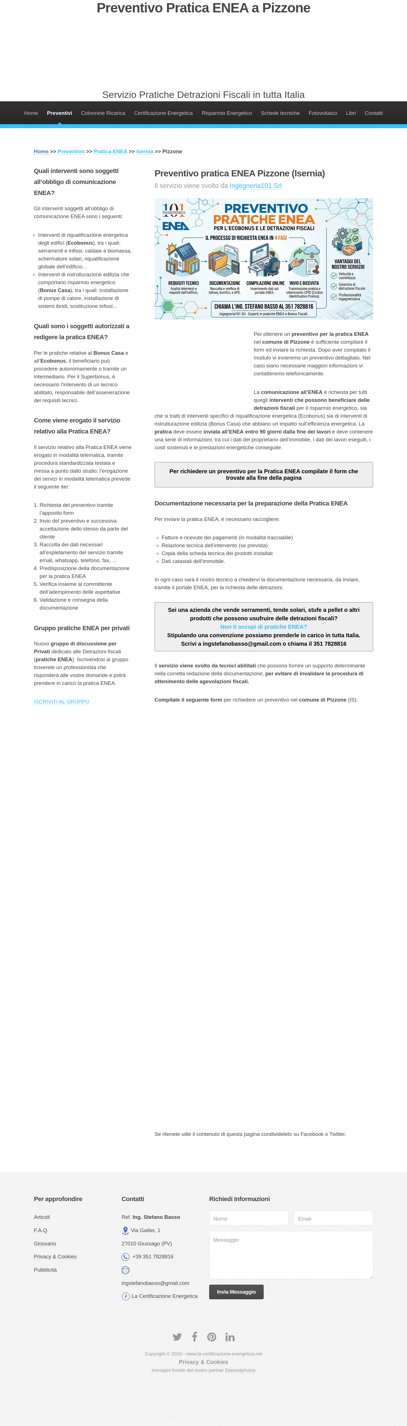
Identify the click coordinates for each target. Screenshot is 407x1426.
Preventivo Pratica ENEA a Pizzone (203, 7)
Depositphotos (240, 1370)
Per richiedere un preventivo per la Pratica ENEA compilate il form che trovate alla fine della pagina (264, 474)
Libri (351, 113)
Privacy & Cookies (55, 1256)
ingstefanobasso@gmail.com (155, 1283)
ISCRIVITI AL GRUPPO (61, 702)
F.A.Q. (41, 1230)
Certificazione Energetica (163, 113)
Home (31, 113)
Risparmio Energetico (227, 113)
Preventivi (59, 113)
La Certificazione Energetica (165, 1296)
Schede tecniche (280, 113)
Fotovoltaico (323, 113)
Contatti (374, 113)
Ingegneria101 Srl (256, 185)
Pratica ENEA (110, 151)
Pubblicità (45, 1270)
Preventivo (71, 151)
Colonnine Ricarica (103, 113)
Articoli (42, 1217)
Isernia (144, 151)
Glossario (45, 1244)
